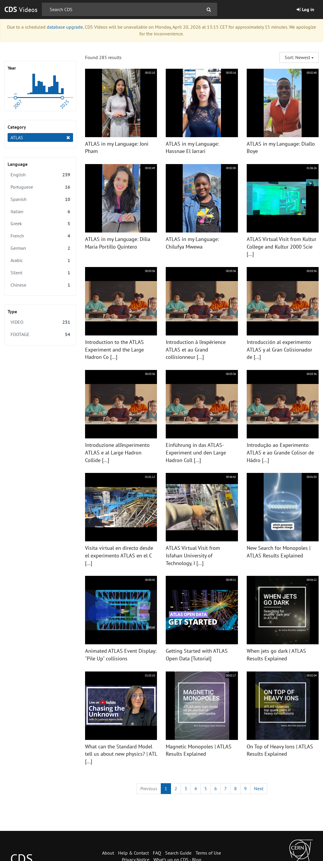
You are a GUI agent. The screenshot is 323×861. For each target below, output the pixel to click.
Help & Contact (133, 853)
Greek (40, 223)
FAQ (157, 853)
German (40, 248)
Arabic (40, 260)
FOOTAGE (40, 334)
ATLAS (40, 137)
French (40, 236)
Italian (40, 211)
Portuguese (40, 187)
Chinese (40, 285)
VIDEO (40, 322)
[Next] (258, 788)
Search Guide (178, 853)
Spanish (40, 199)
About (108, 853)
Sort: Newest (299, 57)
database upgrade (65, 27)
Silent (40, 272)
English (40, 174)
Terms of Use (208, 853)
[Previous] (149, 788)
